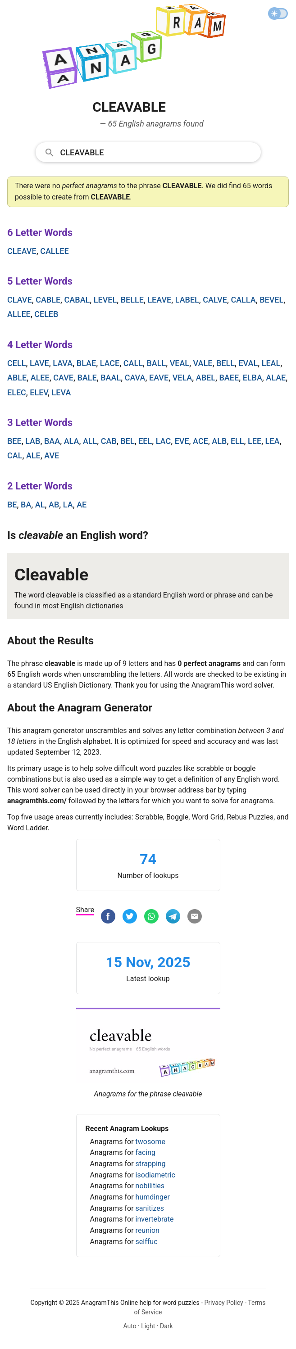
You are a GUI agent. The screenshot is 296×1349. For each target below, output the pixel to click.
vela (182, 377)
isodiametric (155, 1175)
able (17, 377)
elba (252, 377)
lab (32, 441)
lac (163, 441)
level (105, 299)
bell (225, 363)
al (40, 504)
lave (39, 363)
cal (14, 455)
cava (135, 377)
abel (205, 377)
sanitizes (150, 1208)
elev (39, 392)
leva (61, 392)
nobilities (150, 1186)
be (12, 504)
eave (158, 377)
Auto (129, 1326)
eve (182, 441)
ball (156, 363)
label (187, 299)
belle (132, 299)
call (133, 363)
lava (63, 363)
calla (243, 299)
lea (272, 441)
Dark (166, 1326)
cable (48, 299)
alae (276, 377)
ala (71, 441)
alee (40, 377)
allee (19, 314)
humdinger (153, 1197)
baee (229, 377)
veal (179, 363)
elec (16, 392)
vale (203, 363)
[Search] (157, 152)
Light (148, 1326)
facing (145, 1152)
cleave (21, 251)
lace (110, 363)
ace (200, 441)
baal (110, 377)
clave (19, 299)
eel (145, 441)
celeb (46, 314)
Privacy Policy (224, 1302)
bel (127, 441)
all (90, 441)
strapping (151, 1163)
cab (109, 441)
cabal (77, 299)
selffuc (147, 1241)
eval (248, 363)
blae (86, 363)
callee (54, 251)
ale (33, 455)
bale (86, 377)
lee (254, 441)
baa (52, 441)
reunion (147, 1230)
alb (219, 441)
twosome (150, 1141)
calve (215, 299)
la (68, 504)
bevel (271, 299)
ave (51, 455)
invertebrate (155, 1219)
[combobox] (148, 152)
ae (82, 504)
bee (14, 441)
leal (271, 363)
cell (16, 363)
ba (26, 504)
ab (54, 504)
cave (63, 377)
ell (237, 441)
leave (159, 299)
